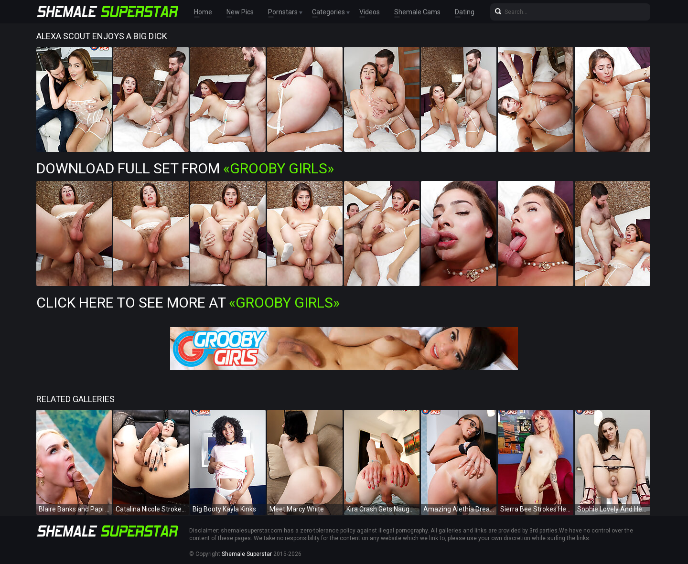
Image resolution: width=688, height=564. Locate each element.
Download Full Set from (185, 168)
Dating (464, 12)
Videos (369, 12)
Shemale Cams (417, 12)
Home (203, 12)
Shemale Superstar (247, 554)
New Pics (240, 12)
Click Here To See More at (188, 302)
